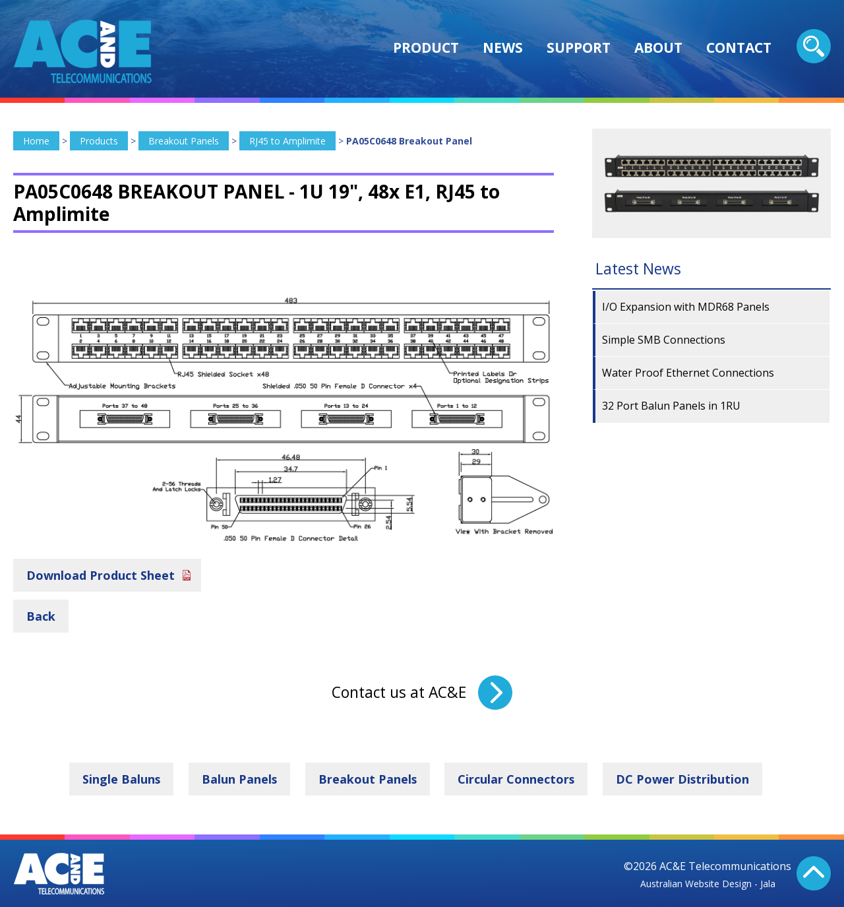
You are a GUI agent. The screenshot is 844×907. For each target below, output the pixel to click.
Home (36, 141)
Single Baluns (120, 779)
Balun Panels (238, 779)
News (503, 47)
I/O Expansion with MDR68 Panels (685, 306)
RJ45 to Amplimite (287, 141)
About (658, 47)
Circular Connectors (517, 779)
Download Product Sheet (100, 574)
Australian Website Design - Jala (707, 883)
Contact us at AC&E (399, 692)
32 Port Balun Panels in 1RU (671, 405)
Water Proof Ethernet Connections (688, 372)
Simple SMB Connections (663, 339)
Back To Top (814, 873)
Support (579, 47)
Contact (738, 47)
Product (426, 47)
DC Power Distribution (684, 779)
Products (99, 141)
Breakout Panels (183, 141)
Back (40, 616)
